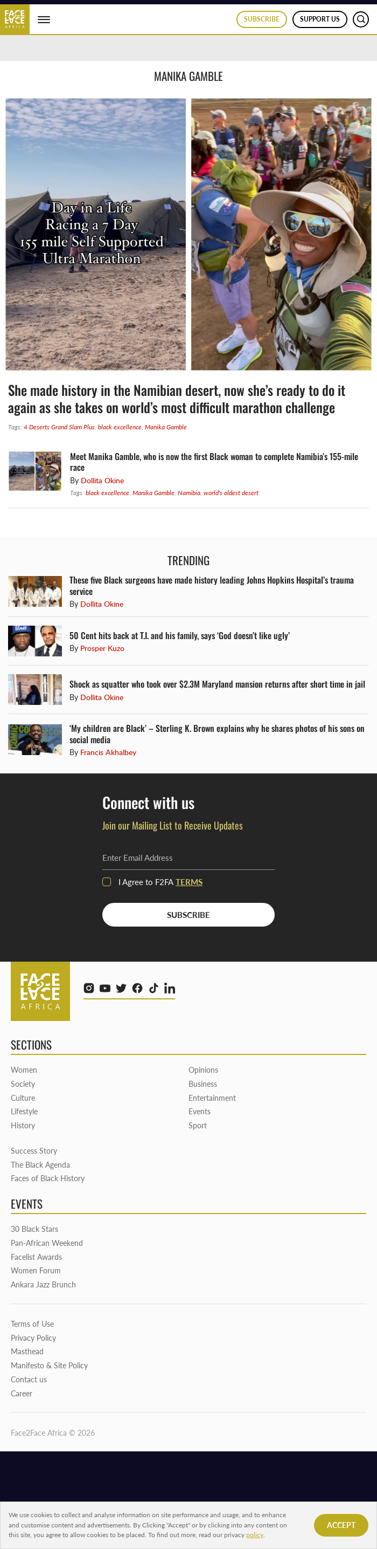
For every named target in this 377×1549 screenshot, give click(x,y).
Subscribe (262, 19)
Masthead (27, 1351)
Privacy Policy (33, 1337)
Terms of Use (32, 1323)
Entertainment (212, 1097)
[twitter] (121, 988)
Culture (23, 1097)
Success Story (34, 1150)
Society (23, 1083)
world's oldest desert (231, 493)
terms (189, 882)
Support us (320, 19)
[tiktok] (153, 988)
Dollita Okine (102, 480)
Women (24, 1069)
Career (21, 1393)
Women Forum (36, 1270)
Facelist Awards (36, 1257)
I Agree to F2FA (152, 881)
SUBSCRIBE (188, 915)
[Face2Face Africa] (15, 18)
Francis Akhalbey (108, 752)
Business (202, 1083)
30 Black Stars (34, 1228)
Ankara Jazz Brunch (43, 1284)
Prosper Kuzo (102, 648)
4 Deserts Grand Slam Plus (59, 427)
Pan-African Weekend (47, 1243)
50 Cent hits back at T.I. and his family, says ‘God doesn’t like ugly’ (179, 635)
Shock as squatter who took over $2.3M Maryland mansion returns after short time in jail (218, 683)
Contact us (29, 1379)
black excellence (120, 427)
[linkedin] (169, 988)
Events (199, 1111)
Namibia (189, 493)
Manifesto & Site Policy (49, 1365)
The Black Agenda (40, 1164)
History (23, 1125)
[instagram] (88, 988)
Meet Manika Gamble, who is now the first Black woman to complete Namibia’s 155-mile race (214, 462)
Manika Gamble (166, 427)
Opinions (203, 1069)
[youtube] (105, 988)
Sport (197, 1125)
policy (254, 1535)
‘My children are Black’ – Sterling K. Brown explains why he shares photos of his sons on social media (217, 733)
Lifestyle (24, 1111)
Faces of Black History (48, 1178)
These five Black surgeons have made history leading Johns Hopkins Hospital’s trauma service (211, 585)
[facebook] (137, 988)
